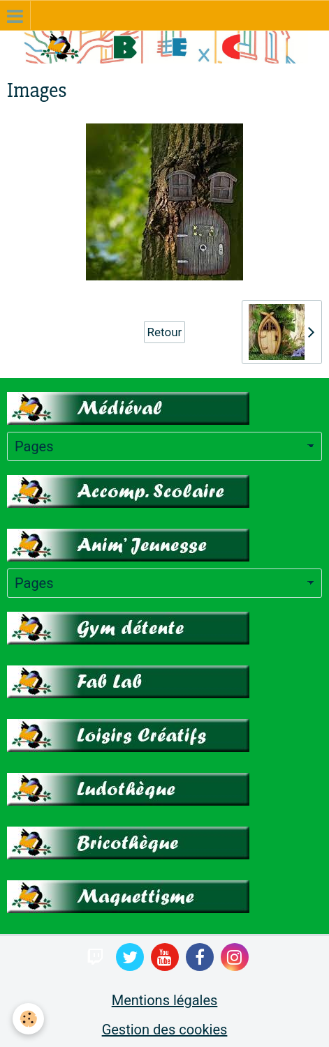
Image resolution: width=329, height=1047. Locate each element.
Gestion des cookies (165, 1029)
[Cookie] (28, 1018)
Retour (164, 332)
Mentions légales (165, 1000)
